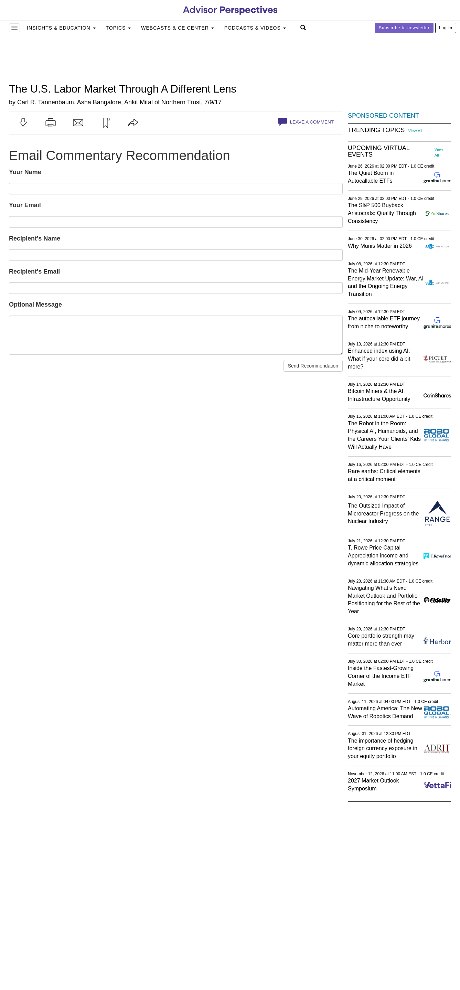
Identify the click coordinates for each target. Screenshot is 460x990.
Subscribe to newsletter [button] (404, 27)
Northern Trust (181, 102)
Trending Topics (376, 130)
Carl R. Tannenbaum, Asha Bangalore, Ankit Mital (85, 102)
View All (415, 130)
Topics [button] (118, 28)
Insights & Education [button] (61, 28)
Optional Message (35, 304)
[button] (23, 122)
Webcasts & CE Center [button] (177, 28)
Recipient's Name (34, 238)
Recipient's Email (34, 271)
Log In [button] (445, 27)
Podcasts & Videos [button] (255, 28)
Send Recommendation (313, 366)
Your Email (25, 205)
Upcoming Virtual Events (378, 151)
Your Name (25, 172)
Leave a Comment (306, 121)
